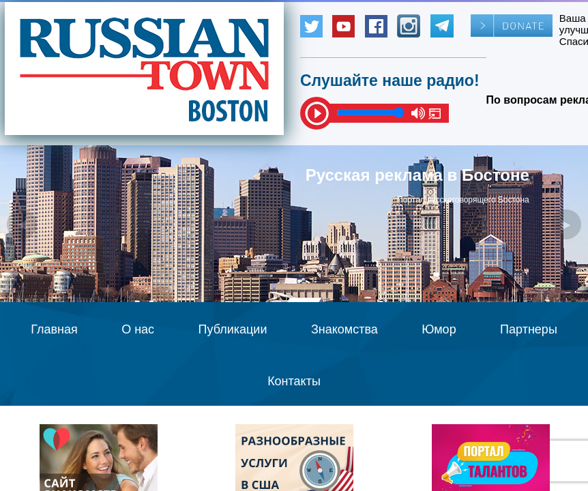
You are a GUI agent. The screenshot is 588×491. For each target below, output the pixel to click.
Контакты (294, 381)
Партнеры (528, 329)
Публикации (233, 329)
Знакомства (344, 329)
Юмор (439, 329)
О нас (137, 329)
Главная (54, 329)
